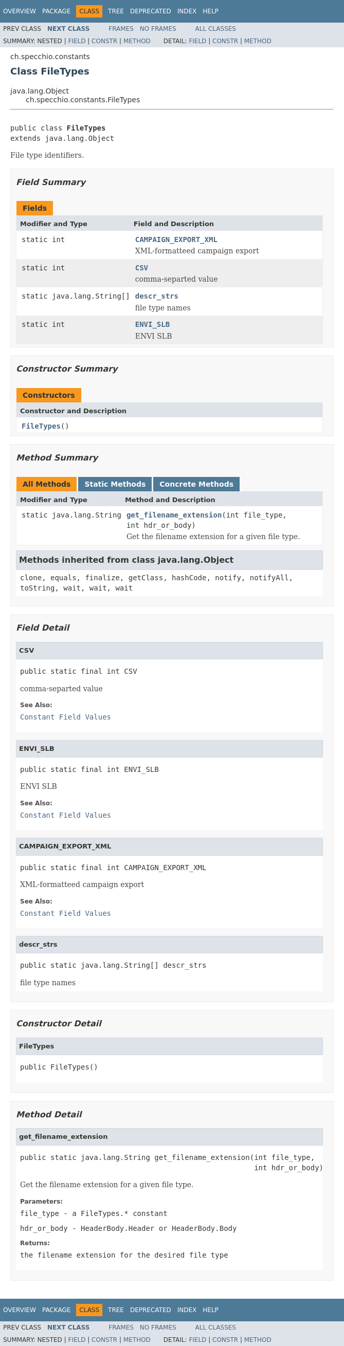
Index (187, 11)
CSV (141, 268)
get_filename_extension (174, 515)
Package (56, 11)
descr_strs (156, 296)
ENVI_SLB (152, 324)
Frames (121, 28)
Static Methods (115, 484)
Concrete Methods (196, 484)
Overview (19, 11)
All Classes (215, 28)
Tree (116, 11)
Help (211, 11)
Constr (104, 41)
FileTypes (41, 426)
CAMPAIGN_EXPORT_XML (176, 239)
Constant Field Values (65, 717)
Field (76, 41)
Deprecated (150, 11)
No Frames (158, 28)
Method (137, 41)
